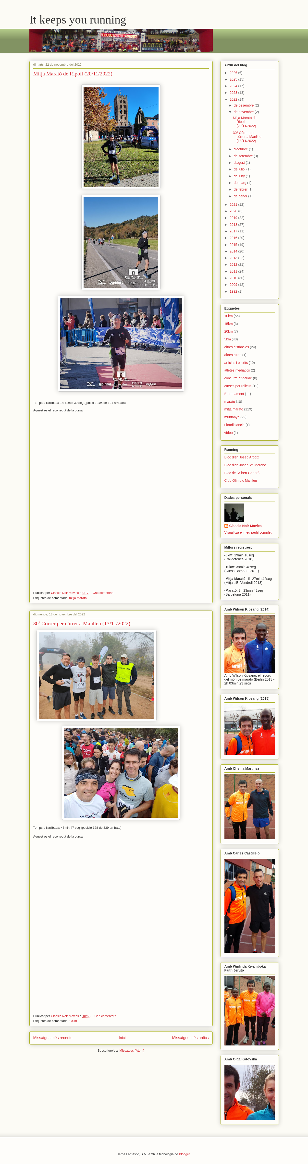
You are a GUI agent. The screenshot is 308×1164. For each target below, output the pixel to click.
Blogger (184, 1154)
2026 (234, 73)
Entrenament (234, 394)
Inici (122, 1038)
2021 (234, 204)
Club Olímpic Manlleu (240, 480)
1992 (234, 291)
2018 (234, 225)
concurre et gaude (238, 378)
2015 (234, 245)
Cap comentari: (104, 593)
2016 (234, 238)
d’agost (240, 163)
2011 (234, 271)
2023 (234, 93)
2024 (234, 86)
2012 (234, 264)
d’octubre (241, 149)
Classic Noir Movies (245, 526)
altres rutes (232, 355)
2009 (234, 285)
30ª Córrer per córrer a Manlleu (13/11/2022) (81, 623)
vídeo (228, 433)
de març (240, 183)
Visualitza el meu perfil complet (248, 532)
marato (229, 402)
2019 (234, 218)
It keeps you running (77, 19)
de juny (240, 176)
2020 (234, 211)
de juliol (240, 169)
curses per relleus (238, 386)
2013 (234, 258)
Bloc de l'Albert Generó (242, 473)
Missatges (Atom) (132, 1050)
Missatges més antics (190, 1038)
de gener (241, 196)
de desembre (244, 105)
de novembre (244, 112)
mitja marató (78, 598)
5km (227, 339)
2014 (234, 251)
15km (228, 324)
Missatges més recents (52, 1038)
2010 (234, 278)
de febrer (241, 189)
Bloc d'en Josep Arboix (241, 457)
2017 (234, 231)
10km (73, 1021)
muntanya (231, 417)
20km (228, 331)
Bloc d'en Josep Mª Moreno (245, 465)
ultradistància (234, 425)
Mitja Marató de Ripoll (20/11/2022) (72, 74)
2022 (234, 99)
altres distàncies (236, 347)
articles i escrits (236, 363)
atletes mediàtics (237, 370)
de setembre (244, 156)
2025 (234, 79)
